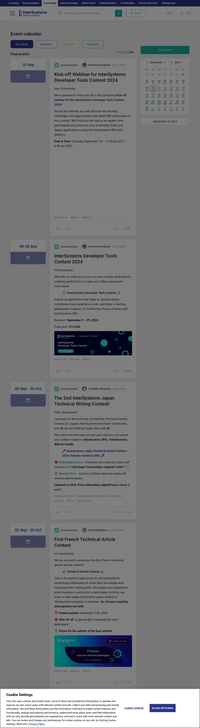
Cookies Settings (134, 708)
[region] (100, 708)
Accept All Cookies (162, 708)
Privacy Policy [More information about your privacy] (37, 724)
